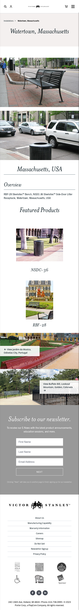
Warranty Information (40, 528)
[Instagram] (38, 592)
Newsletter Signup (39, 548)
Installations (8, 21)
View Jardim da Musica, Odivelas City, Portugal (17, 351)
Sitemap (39, 538)
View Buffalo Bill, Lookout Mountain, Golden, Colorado (58, 386)
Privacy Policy (39, 553)
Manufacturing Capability (39, 523)
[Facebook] (32, 592)
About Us (39, 517)
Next (39, 471)
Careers (39, 533)
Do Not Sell (39, 543)
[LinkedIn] (45, 592)
